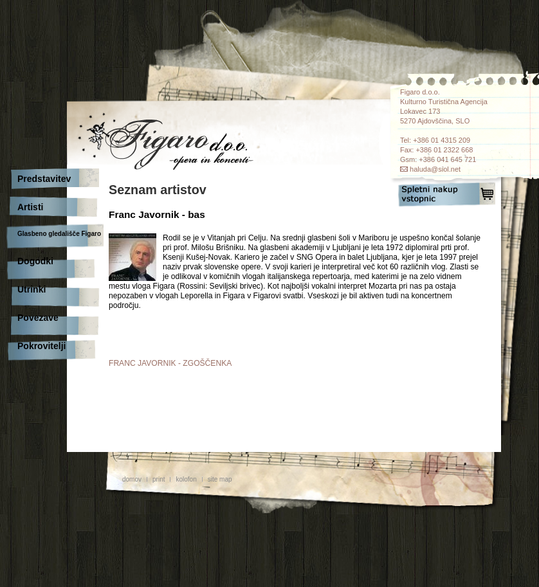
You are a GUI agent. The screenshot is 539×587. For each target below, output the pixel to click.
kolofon (186, 479)
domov (132, 479)
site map (220, 479)
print (158, 479)
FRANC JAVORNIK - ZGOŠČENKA (170, 363)
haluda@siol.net (435, 169)
